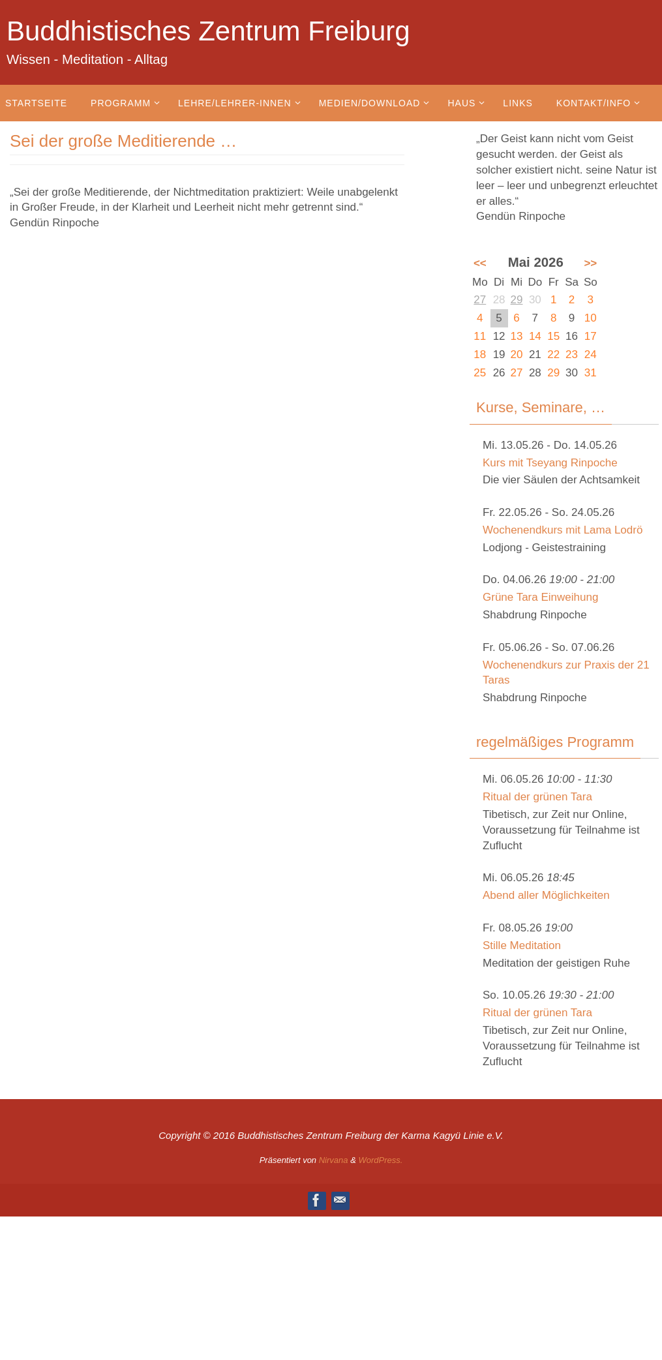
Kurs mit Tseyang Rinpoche (550, 463)
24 (590, 354)
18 (480, 354)
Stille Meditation (522, 945)
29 (517, 300)
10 (590, 318)
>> (590, 263)
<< (480, 263)
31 (590, 373)
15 (553, 336)
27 (480, 300)
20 (517, 354)
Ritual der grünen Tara (537, 797)
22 (553, 354)
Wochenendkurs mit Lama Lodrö (562, 530)
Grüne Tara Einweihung (540, 597)
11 (480, 336)
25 (480, 373)
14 (535, 336)
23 (571, 354)
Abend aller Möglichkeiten (546, 895)
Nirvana (333, 1160)
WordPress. (380, 1160)
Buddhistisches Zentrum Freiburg (208, 31)
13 (517, 336)
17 (590, 336)
